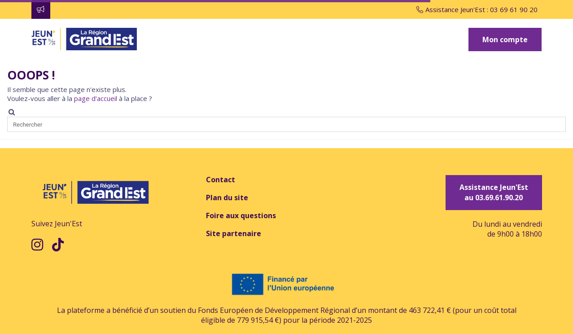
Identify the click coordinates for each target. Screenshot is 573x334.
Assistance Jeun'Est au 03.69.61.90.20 (493, 192)
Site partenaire (233, 233)
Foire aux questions (241, 215)
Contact (220, 179)
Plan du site (227, 197)
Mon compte (505, 39)
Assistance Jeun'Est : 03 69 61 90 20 (477, 9)
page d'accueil (95, 98)
